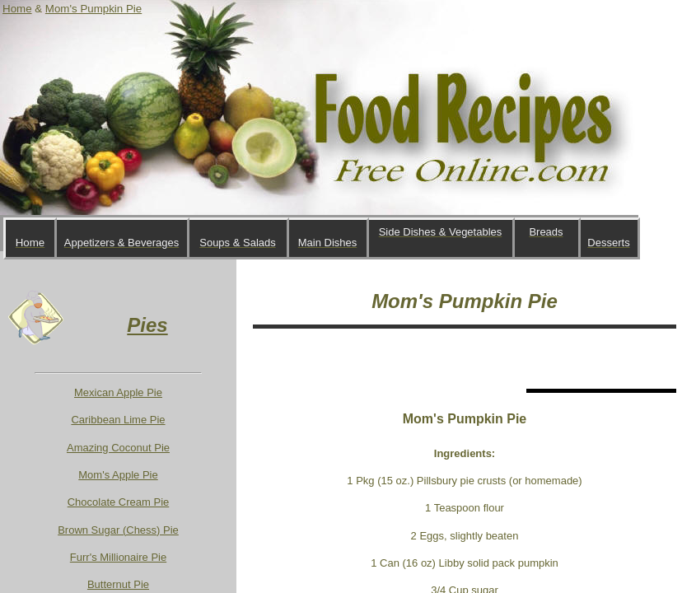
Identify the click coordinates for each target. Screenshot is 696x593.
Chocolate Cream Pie (119, 502)
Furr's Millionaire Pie (118, 557)
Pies (147, 325)
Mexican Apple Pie (118, 392)
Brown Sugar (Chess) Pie (118, 530)
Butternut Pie (118, 584)
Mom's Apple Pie (117, 475)
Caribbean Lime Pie (118, 419)
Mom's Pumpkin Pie (93, 8)
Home (17, 8)
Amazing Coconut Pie (118, 447)
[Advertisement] (445, 358)
